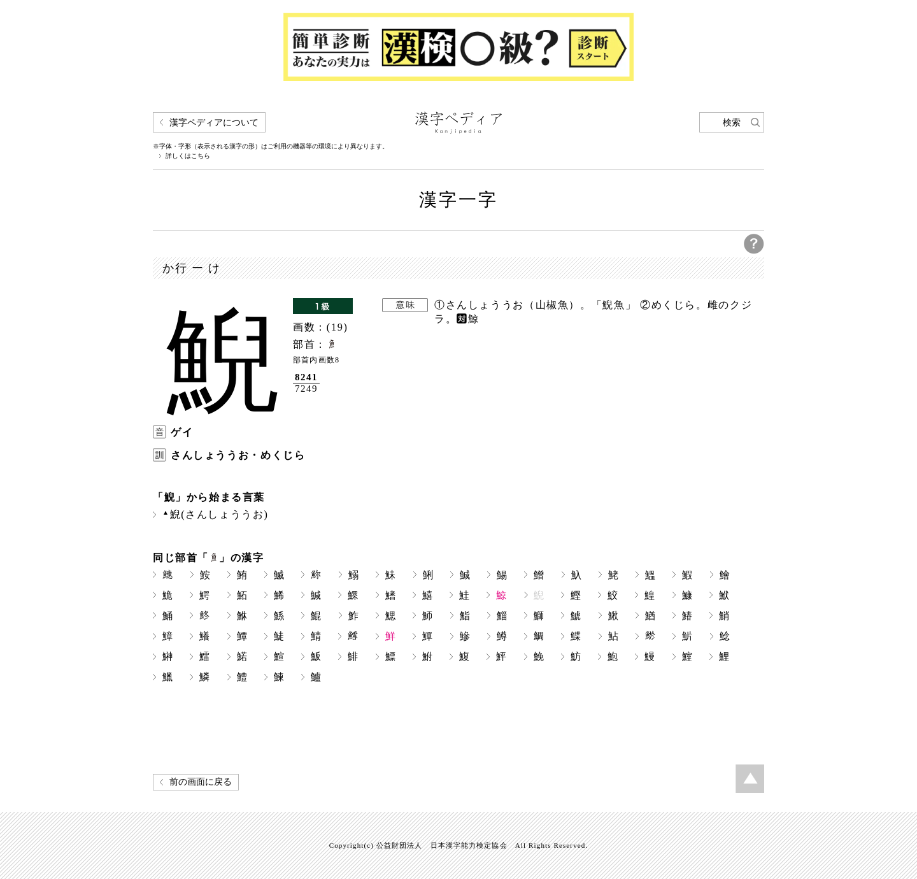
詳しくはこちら (188, 156)
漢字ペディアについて (214, 122)
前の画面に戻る (200, 782)
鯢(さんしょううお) (215, 514)
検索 (732, 122)
